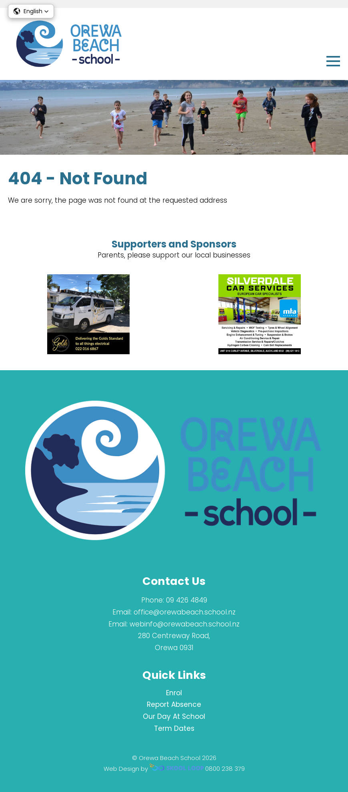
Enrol (174, 693)
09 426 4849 (186, 600)
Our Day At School (174, 716)
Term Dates (174, 728)
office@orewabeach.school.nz (185, 612)
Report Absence (174, 704)
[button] (31, 11)
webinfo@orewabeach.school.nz (185, 624)
